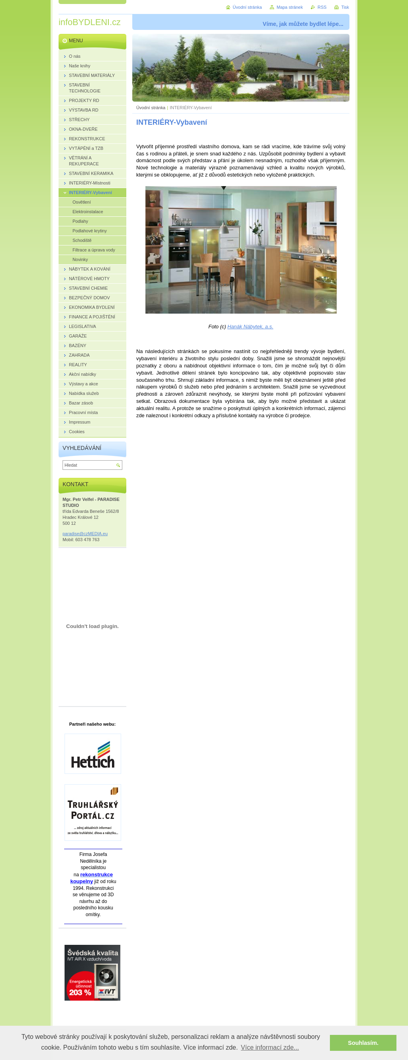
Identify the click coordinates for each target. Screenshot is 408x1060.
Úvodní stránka (150, 107)
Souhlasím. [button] (363, 1043)
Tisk (345, 7)
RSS (322, 7)
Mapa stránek (290, 7)
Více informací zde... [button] (270, 1047)
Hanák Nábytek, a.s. (250, 327)
